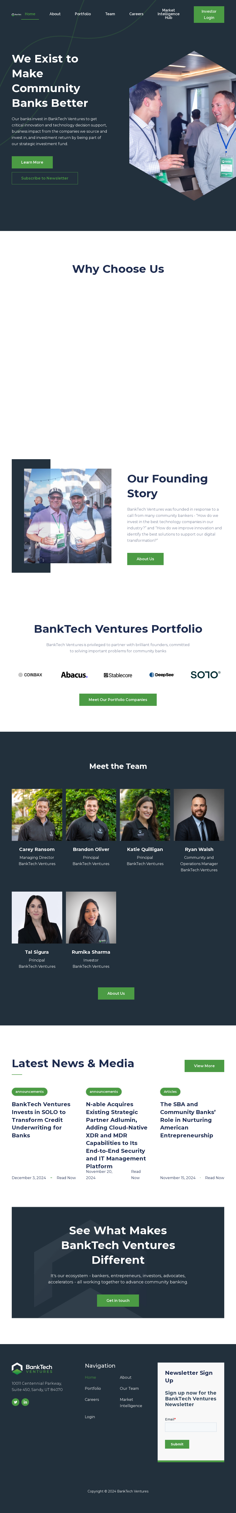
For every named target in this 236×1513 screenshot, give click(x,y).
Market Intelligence (131, 1402)
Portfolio (83, 14)
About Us (145, 559)
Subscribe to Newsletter (44, 178)
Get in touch (118, 1300)
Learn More (32, 162)
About (55, 14)
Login (90, 1417)
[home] (16, 15)
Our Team (129, 1388)
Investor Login (209, 14)
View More (204, 1066)
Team (110, 14)
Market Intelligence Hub (169, 14)
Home (30, 14)
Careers (136, 14)
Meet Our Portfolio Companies (118, 700)
